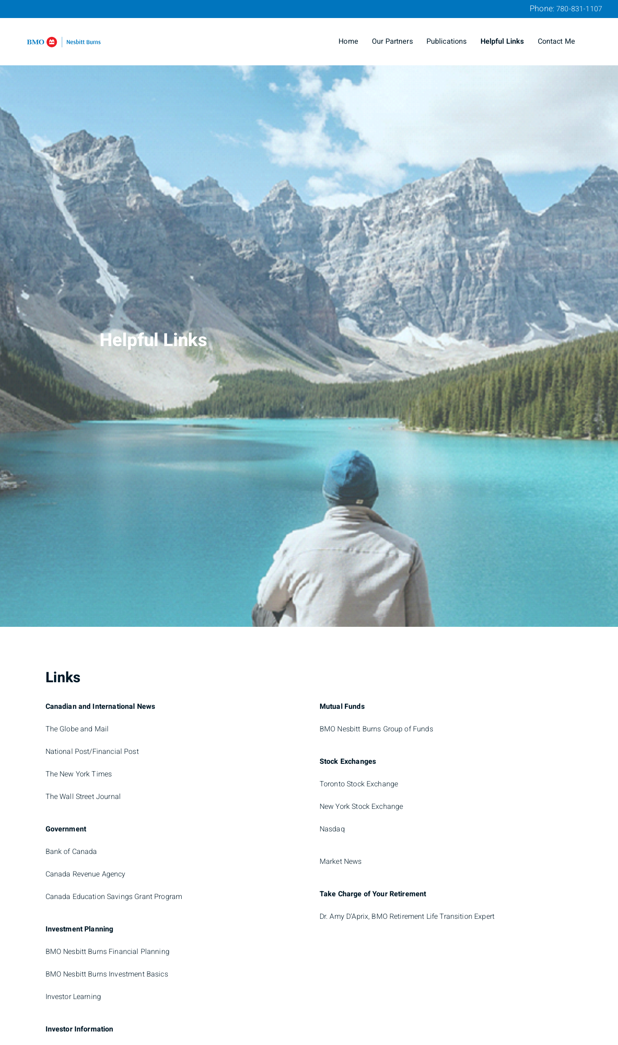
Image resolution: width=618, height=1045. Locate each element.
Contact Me (557, 41)
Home (348, 41)
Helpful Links (502, 41)
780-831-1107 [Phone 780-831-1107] (579, 9)
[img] (309, 313)
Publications (446, 41)
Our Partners (392, 41)
